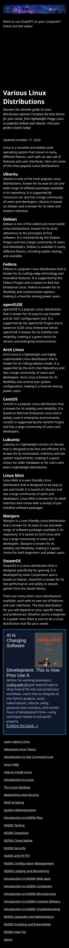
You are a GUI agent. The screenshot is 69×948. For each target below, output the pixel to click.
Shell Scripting (14, 802)
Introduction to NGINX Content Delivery (32, 901)
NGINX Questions (16, 833)
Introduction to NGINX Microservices (30, 894)
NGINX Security (15, 848)
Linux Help (11, 764)
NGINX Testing (14, 825)
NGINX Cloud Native (18, 840)
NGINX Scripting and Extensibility (27, 924)
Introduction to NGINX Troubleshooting (32, 909)
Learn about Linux (17, 741)
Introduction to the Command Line (28, 757)
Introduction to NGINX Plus (23, 817)
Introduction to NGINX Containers (28, 886)
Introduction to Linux (19, 780)
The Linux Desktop (17, 787)
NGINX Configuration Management (29, 863)
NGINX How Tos (15, 932)
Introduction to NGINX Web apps (27, 878)
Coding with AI (17, 685)
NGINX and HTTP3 (17, 856)
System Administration (20, 810)
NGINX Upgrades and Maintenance (29, 917)
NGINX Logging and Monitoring (26, 871)
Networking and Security (21, 795)
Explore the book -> (22, 726)
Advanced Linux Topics (20, 749)
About (8, 939)
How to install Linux (18, 772)
